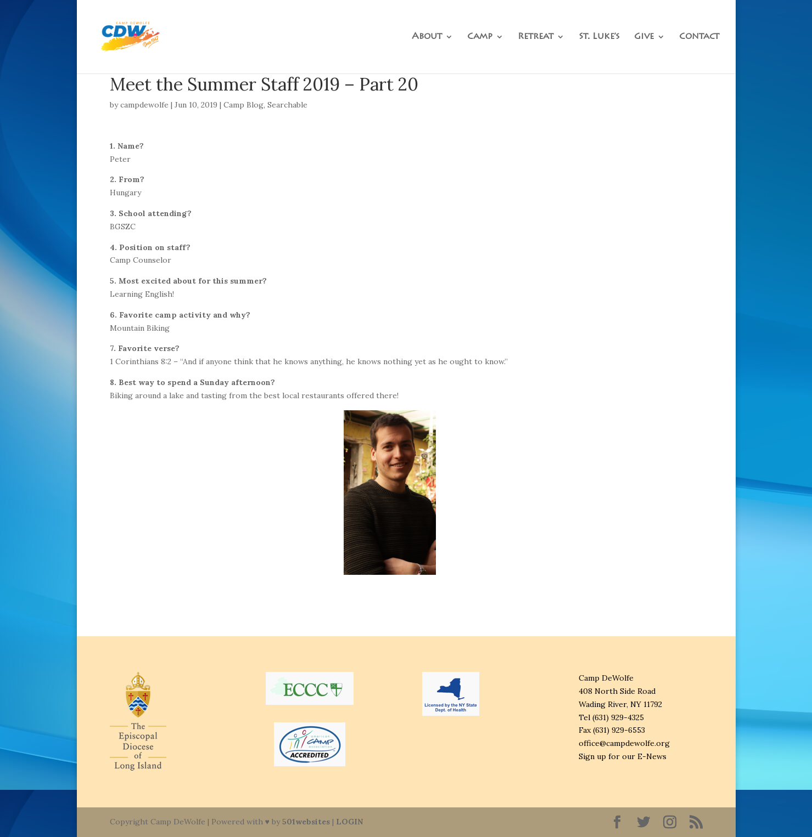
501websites (306, 822)
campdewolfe (144, 105)
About (427, 37)
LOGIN (349, 822)
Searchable (287, 105)
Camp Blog (243, 105)
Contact (699, 37)
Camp (479, 37)
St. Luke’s (599, 37)
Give (644, 37)
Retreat (535, 37)
